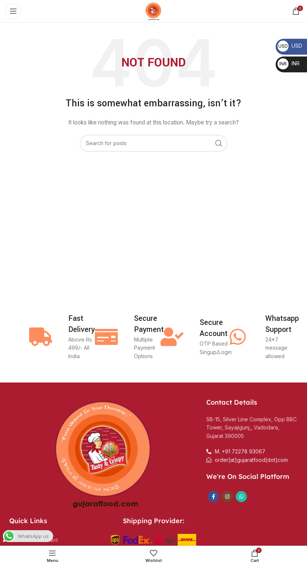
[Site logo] (153, 10)
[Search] (153, 143)
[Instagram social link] (227, 496)
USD (289, 45)
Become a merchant (33, 540)
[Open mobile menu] (13, 11)
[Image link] (104, 452)
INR (288, 63)
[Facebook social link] (213, 496)
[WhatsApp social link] (241, 496)
